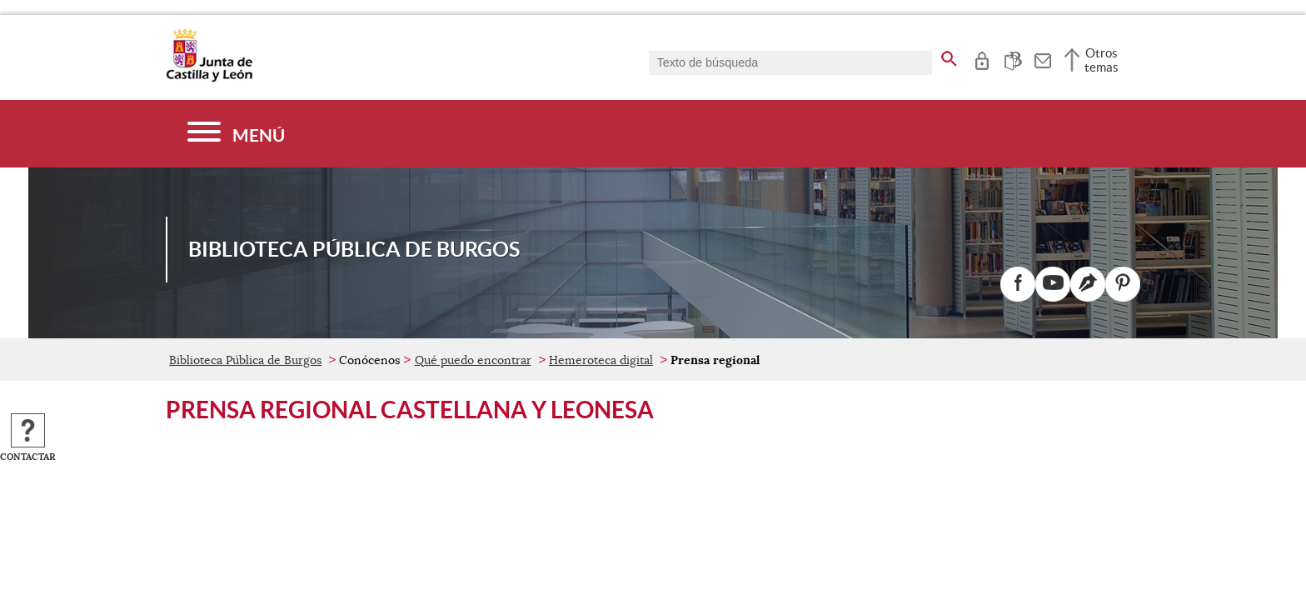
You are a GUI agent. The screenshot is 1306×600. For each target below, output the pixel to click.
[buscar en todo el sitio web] (949, 56)
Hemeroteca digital (601, 360)
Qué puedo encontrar (473, 360)
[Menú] (236, 134)
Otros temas (1101, 60)
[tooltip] (981, 58)
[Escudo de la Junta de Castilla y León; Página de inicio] (209, 78)
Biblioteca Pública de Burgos (245, 360)
